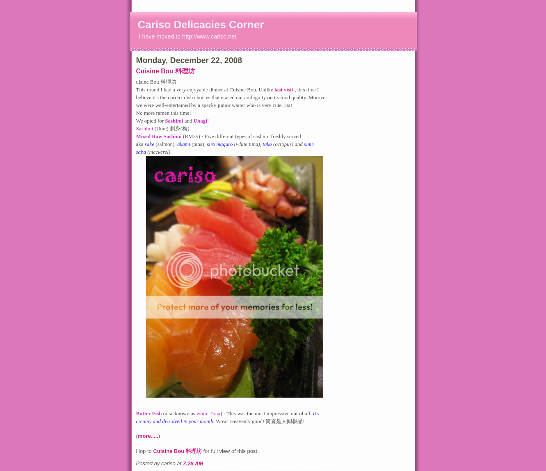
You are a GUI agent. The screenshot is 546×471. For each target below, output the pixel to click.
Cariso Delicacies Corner (201, 24)
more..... (148, 436)
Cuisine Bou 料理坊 (165, 71)
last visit (284, 89)
